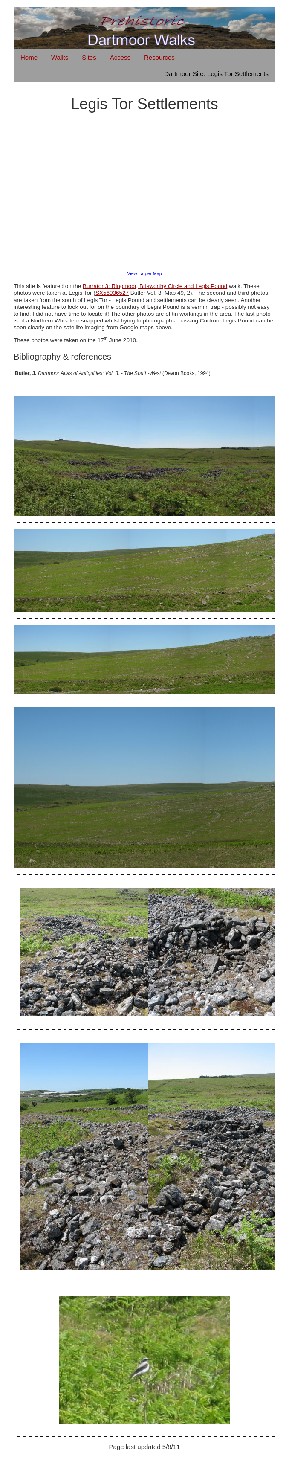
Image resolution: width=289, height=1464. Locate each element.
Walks (59, 57)
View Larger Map (144, 273)
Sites (89, 57)
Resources (159, 57)
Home (29, 57)
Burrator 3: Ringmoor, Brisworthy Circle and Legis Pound (155, 286)
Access (120, 57)
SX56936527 (112, 293)
